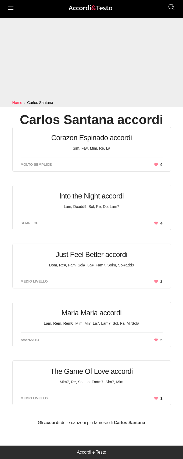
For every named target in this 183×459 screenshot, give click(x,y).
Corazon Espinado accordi (91, 138)
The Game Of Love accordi (91, 371)
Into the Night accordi (91, 196)
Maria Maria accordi (92, 313)
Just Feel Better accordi (91, 255)
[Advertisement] (91, 59)
